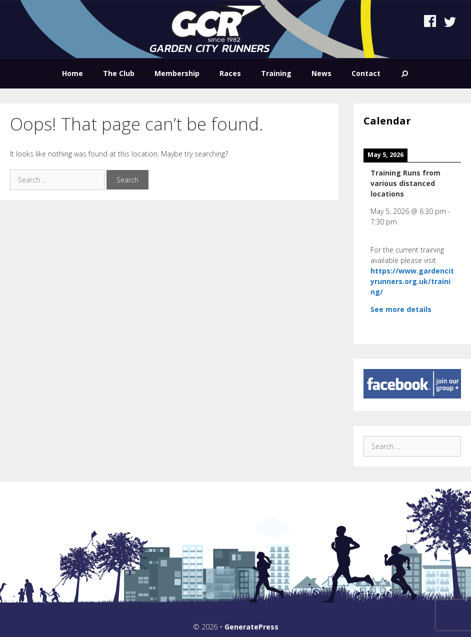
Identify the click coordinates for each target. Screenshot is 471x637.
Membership (177, 73)
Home (72, 73)
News (322, 73)
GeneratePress (251, 627)
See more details (401, 309)
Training (276, 73)
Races (230, 73)
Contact (366, 73)
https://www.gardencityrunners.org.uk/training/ (412, 281)
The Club (118, 73)
